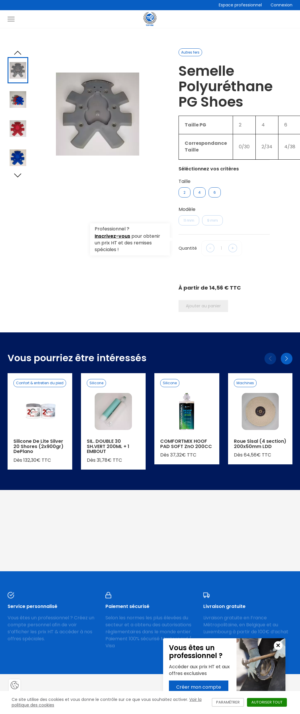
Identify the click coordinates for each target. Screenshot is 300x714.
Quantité (188, 248)
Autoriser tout (269, 702)
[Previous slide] (17, 52)
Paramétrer (230, 702)
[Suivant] (286, 358)
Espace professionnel (240, 5)
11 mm (188, 220)
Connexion (281, 5)
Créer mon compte (198, 687)
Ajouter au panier (203, 306)
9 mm (212, 220)
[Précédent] (270, 358)
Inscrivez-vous (112, 236)
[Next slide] (17, 175)
